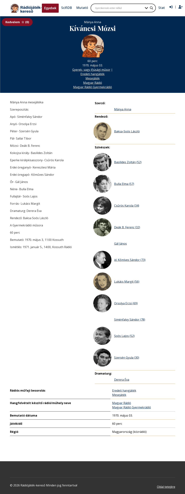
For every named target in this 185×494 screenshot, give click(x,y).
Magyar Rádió (92, 83)
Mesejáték (93, 78)
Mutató (82, 7)
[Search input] (119, 7)
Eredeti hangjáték (92, 74)
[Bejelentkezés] (170, 7)
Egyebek (50, 8)
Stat (161, 7)
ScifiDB (66, 7)
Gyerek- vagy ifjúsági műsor (91, 70)
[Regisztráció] (180, 7)
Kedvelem (17, 22)
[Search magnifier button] (151, 7)
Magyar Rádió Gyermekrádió (92, 87)
